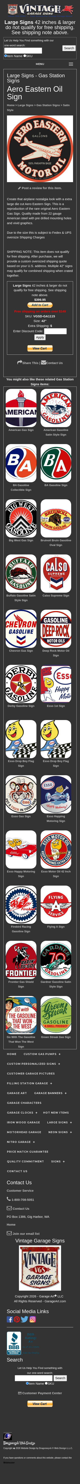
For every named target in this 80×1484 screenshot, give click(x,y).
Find (27, 40)
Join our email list (23, 1233)
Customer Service (20, 1190)
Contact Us (52, 363)
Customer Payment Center (40, 1393)
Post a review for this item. (40, 188)
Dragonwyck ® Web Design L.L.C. (56, 1448)
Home (11, 1224)
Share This (28, 363)
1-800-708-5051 (20, 1199)
